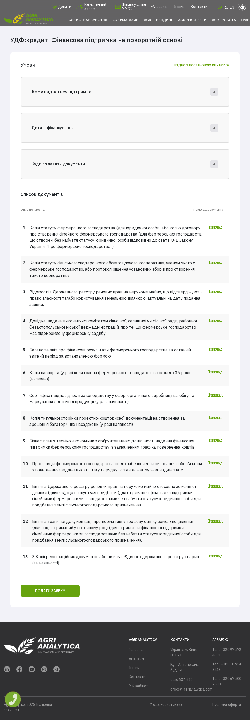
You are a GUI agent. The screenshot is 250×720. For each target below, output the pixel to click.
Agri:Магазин (125, 20)
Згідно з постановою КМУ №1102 (201, 65)
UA (220, 7)
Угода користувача (166, 704)
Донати (61, 6)
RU (226, 7)
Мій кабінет (138, 686)
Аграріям (160, 7)
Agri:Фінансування (87, 20)
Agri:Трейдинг (158, 20)
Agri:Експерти (192, 20)
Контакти (199, 7)
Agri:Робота (224, 20)
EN (232, 7)
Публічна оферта (226, 704)
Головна (136, 649)
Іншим (179, 7)
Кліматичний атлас (91, 7)
